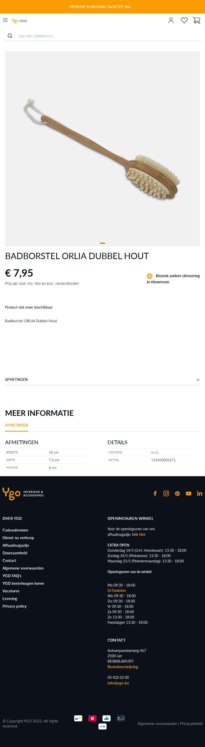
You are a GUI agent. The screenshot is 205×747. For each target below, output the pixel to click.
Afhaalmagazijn (16, 545)
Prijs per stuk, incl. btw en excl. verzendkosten (42, 283)
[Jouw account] (171, 20)
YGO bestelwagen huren (23, 583)
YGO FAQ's (12, 575)
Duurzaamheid (15, 552)
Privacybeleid (191, 723)
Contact (9, 560)
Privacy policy (15, 606)
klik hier (139, 534)
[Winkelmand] (196, 19)
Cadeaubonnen (15, 530)
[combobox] (102, 36)
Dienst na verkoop (18, 537)
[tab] (16, 427)
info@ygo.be (118, 683)
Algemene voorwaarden (23, 568)
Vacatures (11, 591)
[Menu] (5, 20)
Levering (10, 598)
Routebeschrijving (123, 666)
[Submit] (10, 35)
